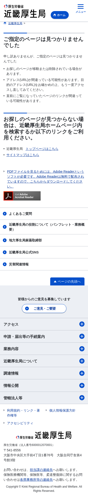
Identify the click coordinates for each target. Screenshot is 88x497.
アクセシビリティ (20, 423)
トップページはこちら (42, 149)
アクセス (44, 324)
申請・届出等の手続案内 (44, 336)
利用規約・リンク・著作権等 (23, 413)
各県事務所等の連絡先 (36, 479)
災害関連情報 (19, 264)
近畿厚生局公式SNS (24, 252)
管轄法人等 (44, 397)
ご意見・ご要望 (44, 308)
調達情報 (44, 373)
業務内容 (44, 348)
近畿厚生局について (44, 361)
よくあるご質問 (20, 214)
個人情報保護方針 (62, 410)
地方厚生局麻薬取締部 (25, 240)
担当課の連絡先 (41, 470)
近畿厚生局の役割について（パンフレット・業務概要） (46, 227)
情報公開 (44, 385)
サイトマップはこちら (22, 155)
